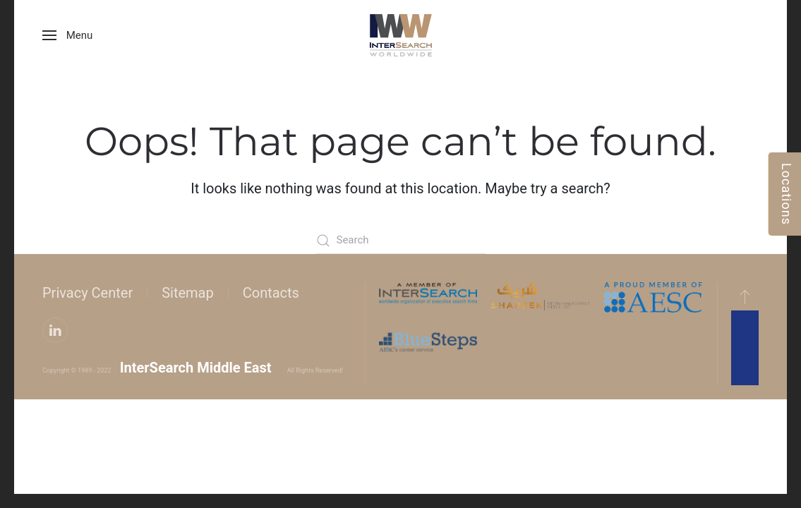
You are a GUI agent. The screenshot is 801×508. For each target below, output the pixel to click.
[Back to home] (401, 35)
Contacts (271, 292)
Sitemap (188, 292)
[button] (67, 35)
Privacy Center (87, 292)
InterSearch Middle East (196, 367)
